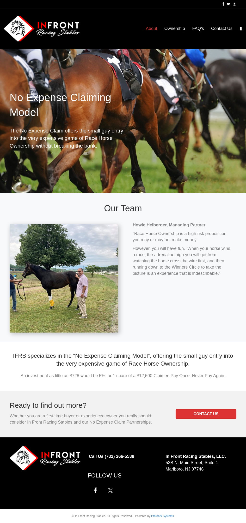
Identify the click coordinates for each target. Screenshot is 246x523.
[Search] (239, 28)
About (151, 28)
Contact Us (222, 28)
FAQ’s (198, 28)
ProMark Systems (162, 516)
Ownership (174, 28)
